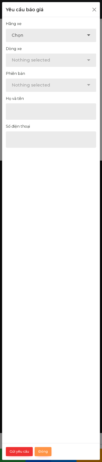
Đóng (43, 451)
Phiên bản (15, 73)
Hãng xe (14, 24)
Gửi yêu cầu (19, 451)
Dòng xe (14, 49)
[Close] (94, 9)
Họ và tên (15, 98)
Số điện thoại (18, 126)
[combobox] (51, 35)
